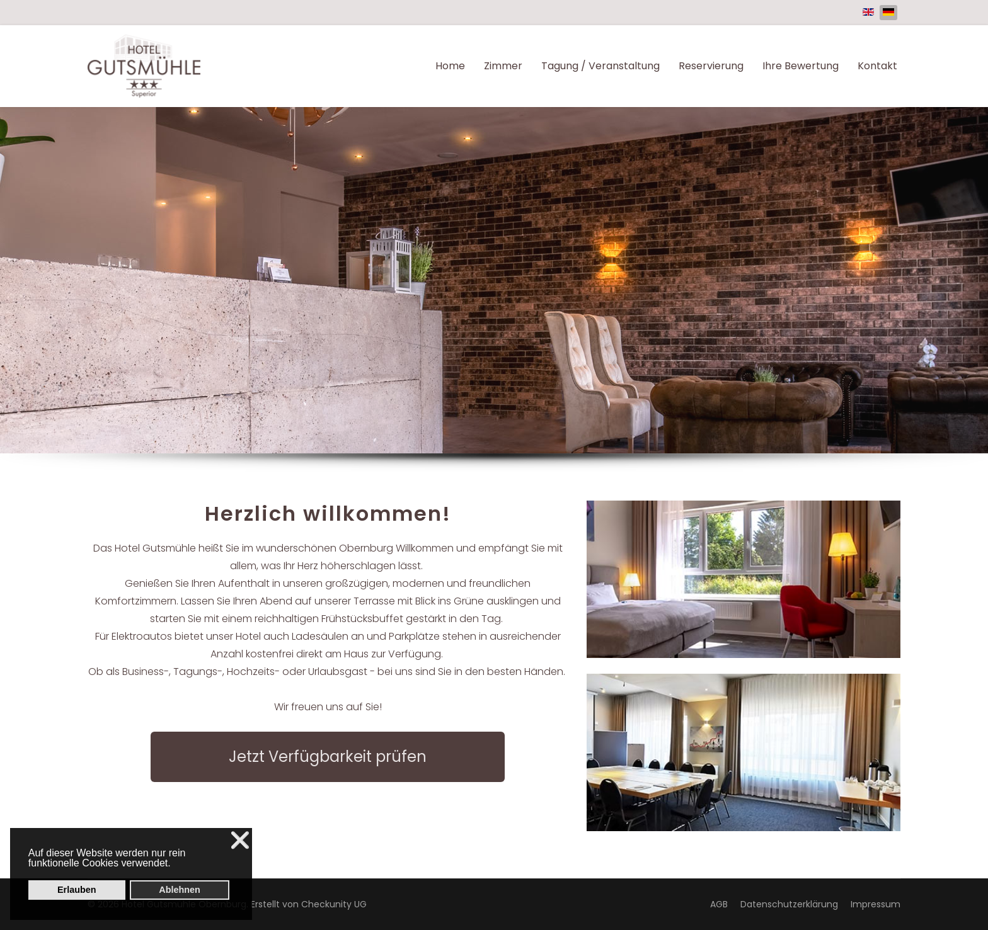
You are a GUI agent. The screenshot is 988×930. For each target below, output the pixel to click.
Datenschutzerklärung (789, 904)
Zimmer (503, 66)
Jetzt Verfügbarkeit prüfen (328, 756)
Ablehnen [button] (179, 890)
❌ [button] (240, 840)
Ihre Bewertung (800, 66)
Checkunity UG (334, 904)
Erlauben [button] (76, 890)
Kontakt (877, 66)
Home (450, 66)
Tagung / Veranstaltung (600, 66)
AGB (719, 904)
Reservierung (711, 66)
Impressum (875, 904)
